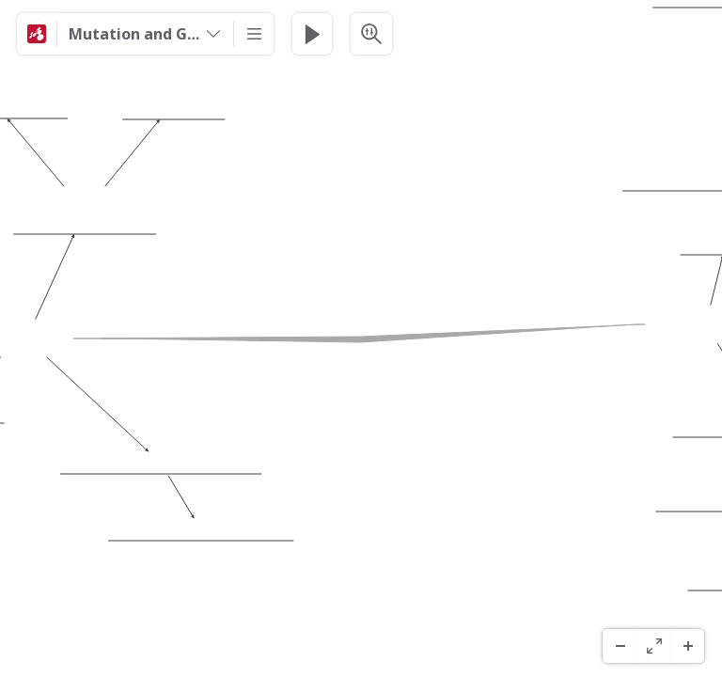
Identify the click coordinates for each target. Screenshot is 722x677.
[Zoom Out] (619, 646)
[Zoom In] (687, 646)
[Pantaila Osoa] (653, 646)
